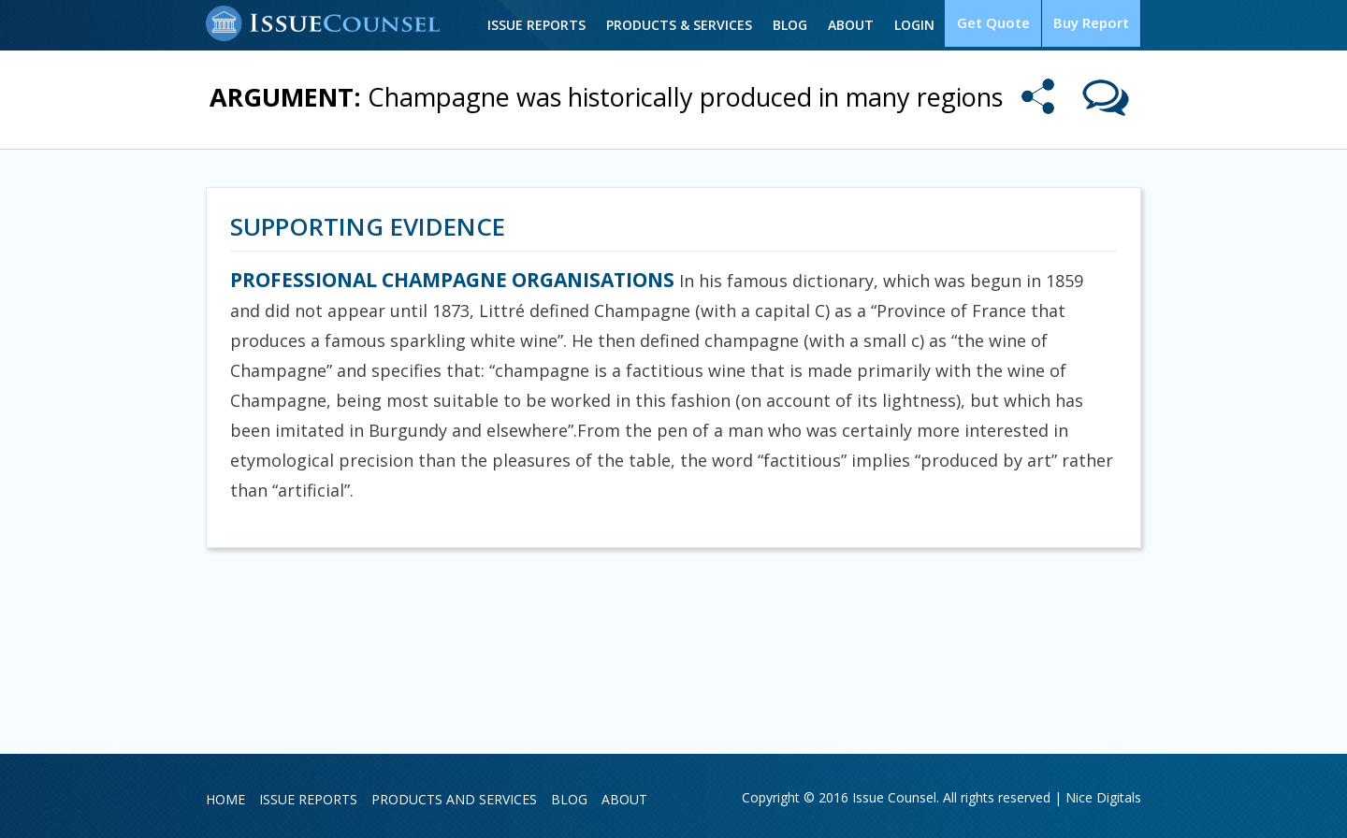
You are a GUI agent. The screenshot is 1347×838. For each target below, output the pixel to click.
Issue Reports (545, 25)
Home (225, 799)
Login (923, 25)
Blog (798, 25)
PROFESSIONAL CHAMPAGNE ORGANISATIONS (452, 280)
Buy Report (1093, 24)
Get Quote (999, 24)
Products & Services (687, 25)
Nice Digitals (1103, 797)
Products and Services (454, 799)
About (859, 25)
